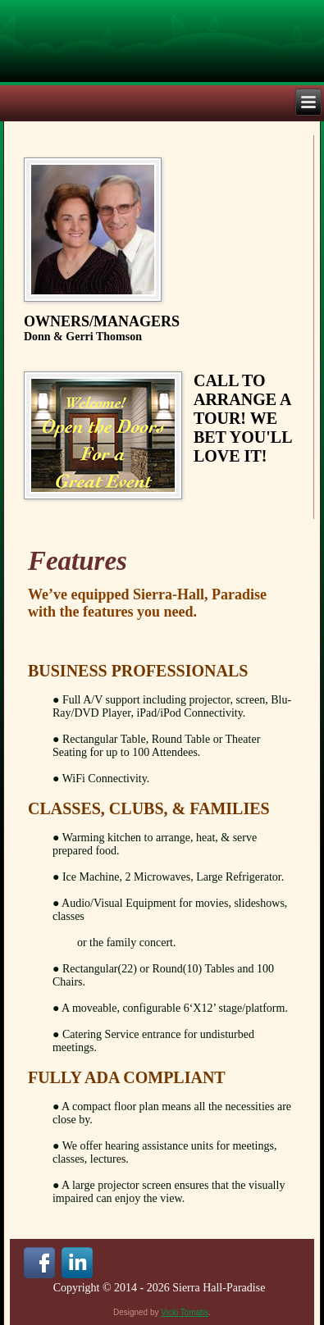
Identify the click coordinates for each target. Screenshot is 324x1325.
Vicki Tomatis (184, 1312)
